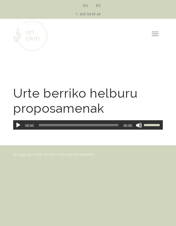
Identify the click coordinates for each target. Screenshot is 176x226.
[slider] (79, 125)
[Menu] (155, 31)
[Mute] (139, 125)
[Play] (18, 125)
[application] (88, 125)
